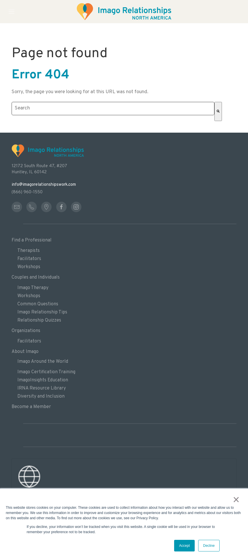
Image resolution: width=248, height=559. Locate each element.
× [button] (236, 499)
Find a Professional (32, 240)
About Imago (25, 352)
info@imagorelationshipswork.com (44, 184)
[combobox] (113, 108)
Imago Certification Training (46, 372)
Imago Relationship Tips (42, 312)
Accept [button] (184, 546)
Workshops (28, 267)
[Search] (218, 111)
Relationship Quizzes (39, 320)
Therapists (28, 251)
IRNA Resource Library (41, 388)
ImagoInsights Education (42, 380)
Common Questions (37, 304)
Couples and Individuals (36, 277)
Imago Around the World (42, 362)
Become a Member (31, 407)
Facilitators (29, 259)
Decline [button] (209, 546)
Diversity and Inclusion (41, 396)
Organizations (26, 331)
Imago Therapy (32, 288)
